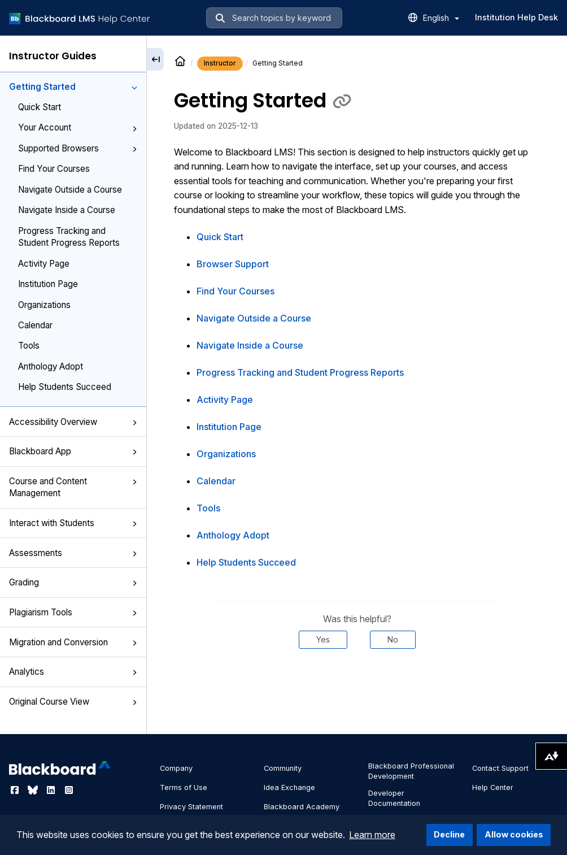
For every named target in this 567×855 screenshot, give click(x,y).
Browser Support (233, 264)
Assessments (73, 553)
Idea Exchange (289, 787)
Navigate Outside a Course (70, 189)
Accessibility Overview (73, 421)
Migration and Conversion (73, 642)
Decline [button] (449, 834)
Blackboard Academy (301, 806)
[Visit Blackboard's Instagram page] (69, 790)
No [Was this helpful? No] (392, 639)
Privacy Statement (191, 806)
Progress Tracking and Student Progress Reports (69, 236)
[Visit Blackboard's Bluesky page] (34, 790)
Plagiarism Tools (73, 612)
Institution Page (48, 284)
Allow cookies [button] (514, 834)
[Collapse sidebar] (155, 59)
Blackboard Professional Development (411, 771)
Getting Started (73, 86)
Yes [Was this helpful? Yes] (323, 639)
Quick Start (39, 107)
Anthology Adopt (50, 366)
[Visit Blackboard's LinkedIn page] (52, 790)
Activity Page (43, 263)
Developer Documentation (394, 798)
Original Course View (73, 701)
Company (176, 768)
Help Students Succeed (64, 386)
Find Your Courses (54, 168)
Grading (73, 582)
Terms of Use (183, 787)
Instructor (220, 63)
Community (283, 768)
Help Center (492, 787)
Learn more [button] (372, 834)
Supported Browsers (77, 148)
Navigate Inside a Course (66, 210)
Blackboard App (73, 451)
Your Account (77, 127)
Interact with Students (73, 523)
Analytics (73, 671)
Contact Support (500, 768)
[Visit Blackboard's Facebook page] (16, 790)
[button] (134, 87)
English (441, 18)
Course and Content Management (73, 487)
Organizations (44, 305)
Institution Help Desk (516, 17)
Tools (29, 345)
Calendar (35, 325)
